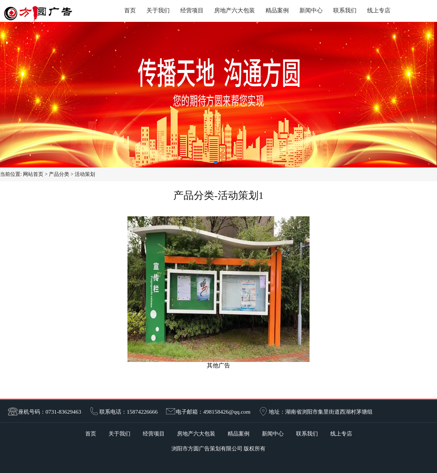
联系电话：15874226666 (128, 412)
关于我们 (158, 10)
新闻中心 (311, 10)
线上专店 (378, 10)
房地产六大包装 (234, 10)
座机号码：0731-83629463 (49, 412)
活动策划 (85, 174)
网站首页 (33, 174)
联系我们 (345, 10)
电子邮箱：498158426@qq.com (213, 412)
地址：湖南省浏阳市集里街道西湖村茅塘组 (321, 412)
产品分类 (59, 174)
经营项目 (192, 10)
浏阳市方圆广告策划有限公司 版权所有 (219, 448)
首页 (130, 10)
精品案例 (277, 10)
